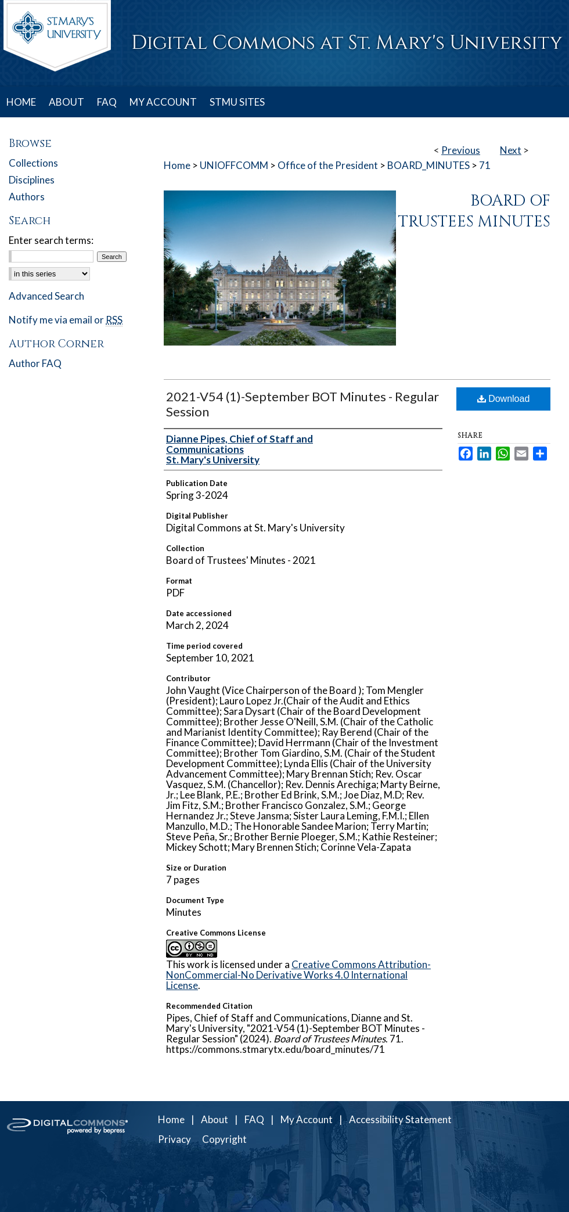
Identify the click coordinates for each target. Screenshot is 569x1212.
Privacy (174, 1139)
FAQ (254, 1119)
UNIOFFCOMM (234, 165)
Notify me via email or (66, 320)
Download (503, 399)
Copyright (224, 1139)
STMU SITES (237, 102)
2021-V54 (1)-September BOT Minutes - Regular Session (302, 404)
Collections (33, 163)
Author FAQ (35, 363)
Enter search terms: (51, 240)
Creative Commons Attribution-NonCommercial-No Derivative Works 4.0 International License (298, 974)
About (214, 1119)
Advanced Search (46, 296)
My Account (306, 1119)
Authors (27, 196)
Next (510, 150)
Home (177, 165)
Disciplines (32, 180)
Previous (460, 150)
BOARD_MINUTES (428, 165)
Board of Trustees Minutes (474, 211)
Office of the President (328, 165)
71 (485, 165)
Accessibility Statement (400, 1119)
